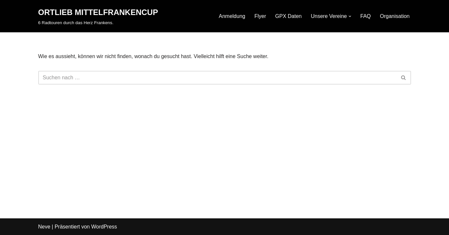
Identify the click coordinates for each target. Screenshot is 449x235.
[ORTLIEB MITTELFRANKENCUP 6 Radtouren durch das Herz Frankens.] (98, 16)
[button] (350, 16)
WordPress (104, 226)
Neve (44, 226)
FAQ (365, 16)
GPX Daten (288, 16)
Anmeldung (232, 16)
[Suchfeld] (217, 78)
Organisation (395, 16)
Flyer (260, 16)
